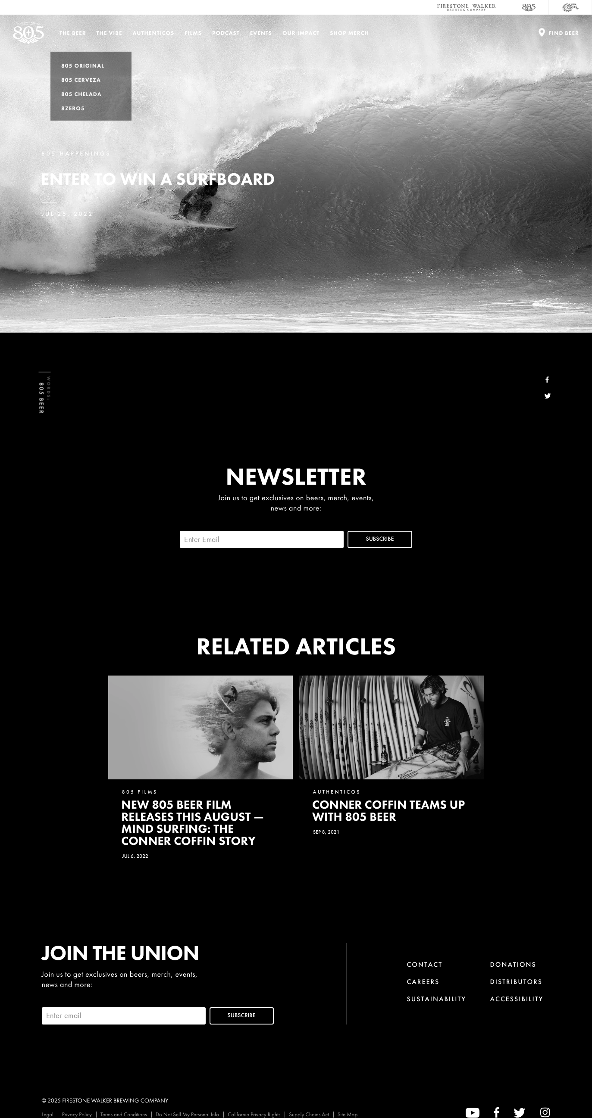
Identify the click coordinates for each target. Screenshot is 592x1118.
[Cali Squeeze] (570, 7)
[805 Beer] (529, 7)
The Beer (73, 33)
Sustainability (436, 998)
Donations (513, 964)
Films (193, 33)
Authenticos (154, 33)
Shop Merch (349, 33)
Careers (423, 981)
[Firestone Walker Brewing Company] (466, 7)
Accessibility (517, 998)
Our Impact (300, 33)
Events (261, 33)
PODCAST (226, 33)
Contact (424, 964)
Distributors (516, 981)
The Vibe (109, 33)
